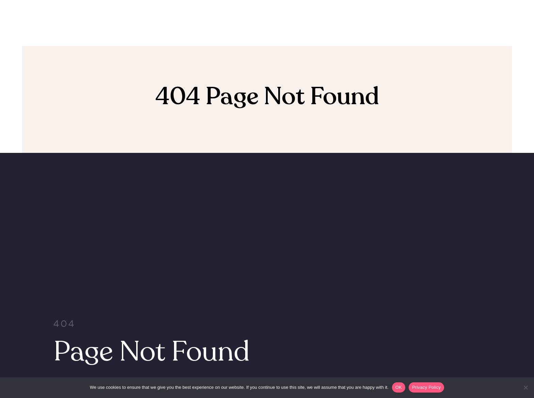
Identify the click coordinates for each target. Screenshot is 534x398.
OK (398, 387)
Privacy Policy (426, 387)
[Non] (525, 387)
